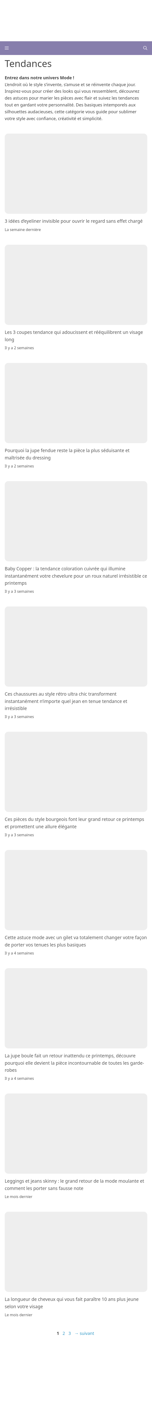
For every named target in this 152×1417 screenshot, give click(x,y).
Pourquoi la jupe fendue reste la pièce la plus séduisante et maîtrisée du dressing (67, 454)
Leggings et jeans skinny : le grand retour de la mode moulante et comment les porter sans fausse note (74, 1184)
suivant (84, 1333)
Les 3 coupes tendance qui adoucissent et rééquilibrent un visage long (74, 335)
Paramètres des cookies (99, 1358)
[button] (145, 48)
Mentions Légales (108, 1353)
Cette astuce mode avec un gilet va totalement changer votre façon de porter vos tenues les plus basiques (76, 941)
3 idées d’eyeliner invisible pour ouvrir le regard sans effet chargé (74, 221)
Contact (85, 1353)
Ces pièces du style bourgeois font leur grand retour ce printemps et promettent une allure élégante (74, 823)
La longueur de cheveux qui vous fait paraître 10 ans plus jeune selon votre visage (72, 1303)
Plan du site (69, 1358)
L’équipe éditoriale (62, 1353)
